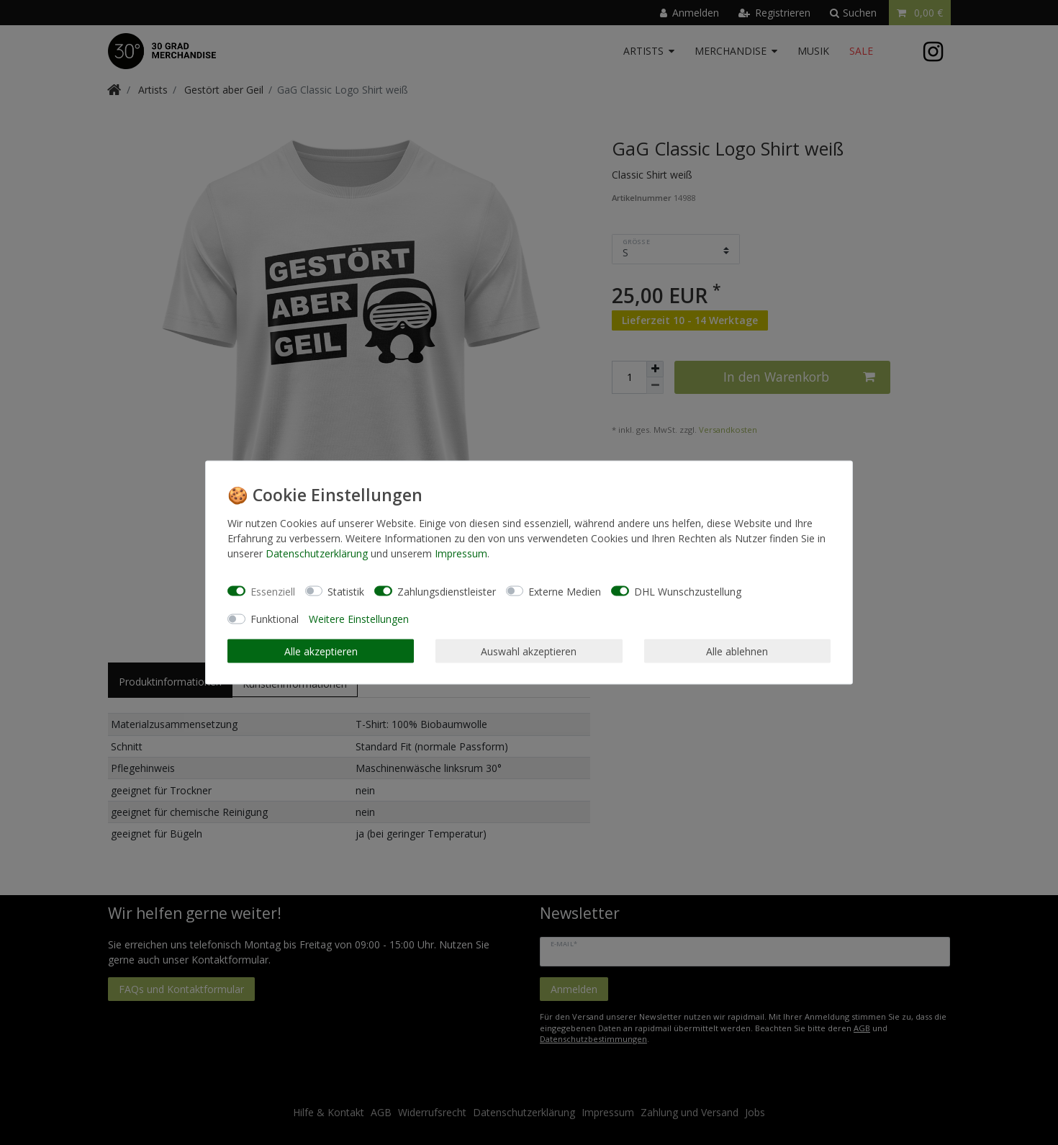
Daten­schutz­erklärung (317, 553)
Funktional (274, 619)
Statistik (345, 591)
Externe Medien (564, 591)
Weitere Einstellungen (359, 619)
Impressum (461, 553)
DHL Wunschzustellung (687, 591)
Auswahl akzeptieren (529, 650)
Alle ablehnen (737, 650)
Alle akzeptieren (321, 650)
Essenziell (272, 591)
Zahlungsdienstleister (446, 591)
